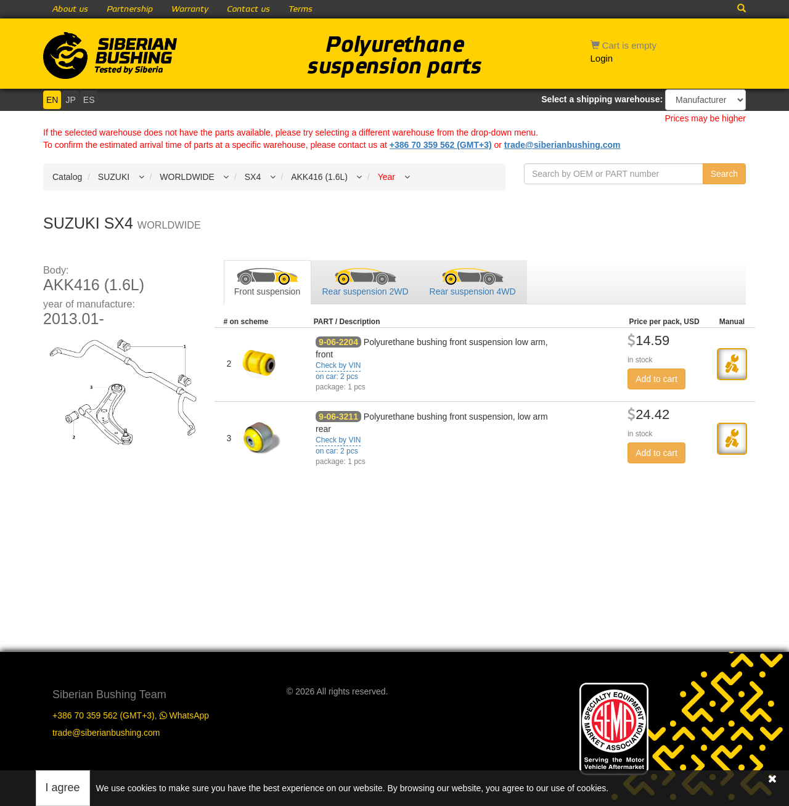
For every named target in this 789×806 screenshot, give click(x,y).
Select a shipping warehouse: (602, 99)
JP (70, 100)
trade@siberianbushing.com (562, 145)
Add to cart (656, 379)
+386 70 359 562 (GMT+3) (441, 145)
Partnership (130, 9)
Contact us (248, 9)
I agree (63, 787)
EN (52, 100)
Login (602, 58)
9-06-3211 (338, 416)
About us (70, 9)
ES (89, 100)
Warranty (189, 9)
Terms (300, 9)
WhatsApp (184, 715)
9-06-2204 (338, 342)
